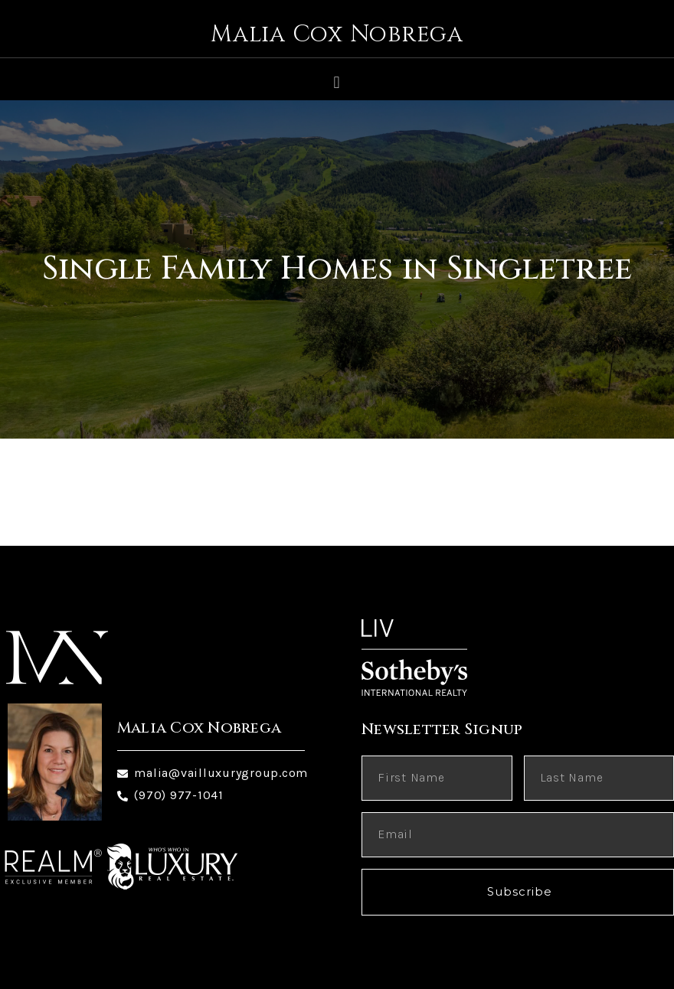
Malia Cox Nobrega (337, 34)
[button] (337, 82)
